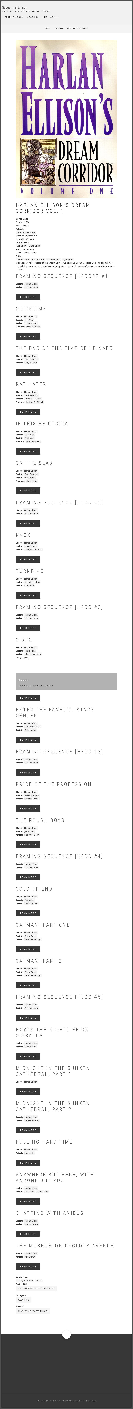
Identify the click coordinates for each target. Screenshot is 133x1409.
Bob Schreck (38, 259)
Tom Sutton (30, 730)
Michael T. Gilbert (32, 398)
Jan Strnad (29, 831)
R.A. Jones (29, 900)
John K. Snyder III (32, 654)
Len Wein (29, 319)
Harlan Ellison (23, 259)
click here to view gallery (36, 686)
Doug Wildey (30, 362)
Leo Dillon (21, 245)
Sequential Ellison (14, 8)
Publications (13, 17)
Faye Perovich (31, 359)
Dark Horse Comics (26, 232)
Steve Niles (30, 650)
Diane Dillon (34, 245)
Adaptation (23, 1300)
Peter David (30, 936)
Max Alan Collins (32, 582)
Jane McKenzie (31, 1224)
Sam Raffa (29, 1152)
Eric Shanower (31, 287)
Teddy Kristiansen (33, 549)
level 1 (39, 1280)
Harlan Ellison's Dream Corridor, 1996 (36, 1288)
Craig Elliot (29, 585)
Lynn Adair (68, 259)
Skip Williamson (31, 834)
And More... (50, 17)
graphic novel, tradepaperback (33, 1311)
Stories (32, 17)
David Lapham (31, 903)
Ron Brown (29, 1256)
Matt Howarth (33, 441)
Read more (30, 298)
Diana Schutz (31, 546)
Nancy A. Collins (32, 795)
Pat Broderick (31, 323)
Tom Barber (30, 1046)
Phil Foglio (29, 434)
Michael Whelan (31, 1120)
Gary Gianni (29, 477)
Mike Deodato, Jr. (32, 939)
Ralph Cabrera (33, 326)
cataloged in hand (25, 1280)
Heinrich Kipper (31, 798)
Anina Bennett (53, 259)
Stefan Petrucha (32, 726)
